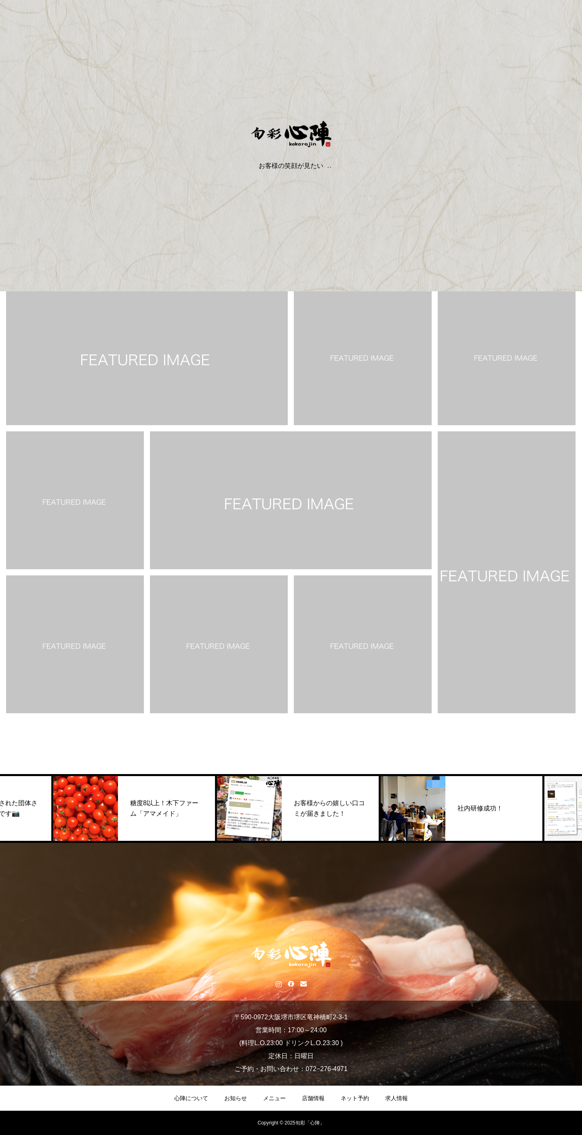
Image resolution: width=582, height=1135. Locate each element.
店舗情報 (313, 1098)
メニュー (274, 1098)
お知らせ (235, 1098)
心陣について (191, 1098)
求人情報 (396, 1098)
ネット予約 (355, 1098)
